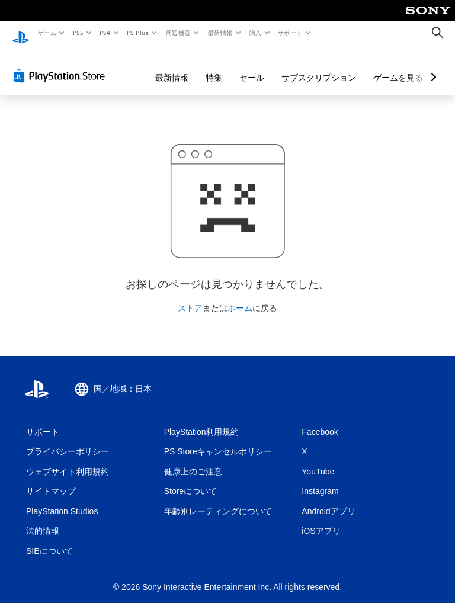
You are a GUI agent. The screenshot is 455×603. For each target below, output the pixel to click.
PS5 (78, 32)
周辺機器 (178, 32)
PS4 (105, 32)
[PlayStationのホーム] (21, 33)
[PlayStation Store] (61, 64)
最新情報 (219, 32)
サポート (290, 32)
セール (251, 66)
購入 (255, 32)
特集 (214, 66)
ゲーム (46, 32)
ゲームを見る (398, 66)
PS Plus (138, 32)
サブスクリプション (318, 66)
